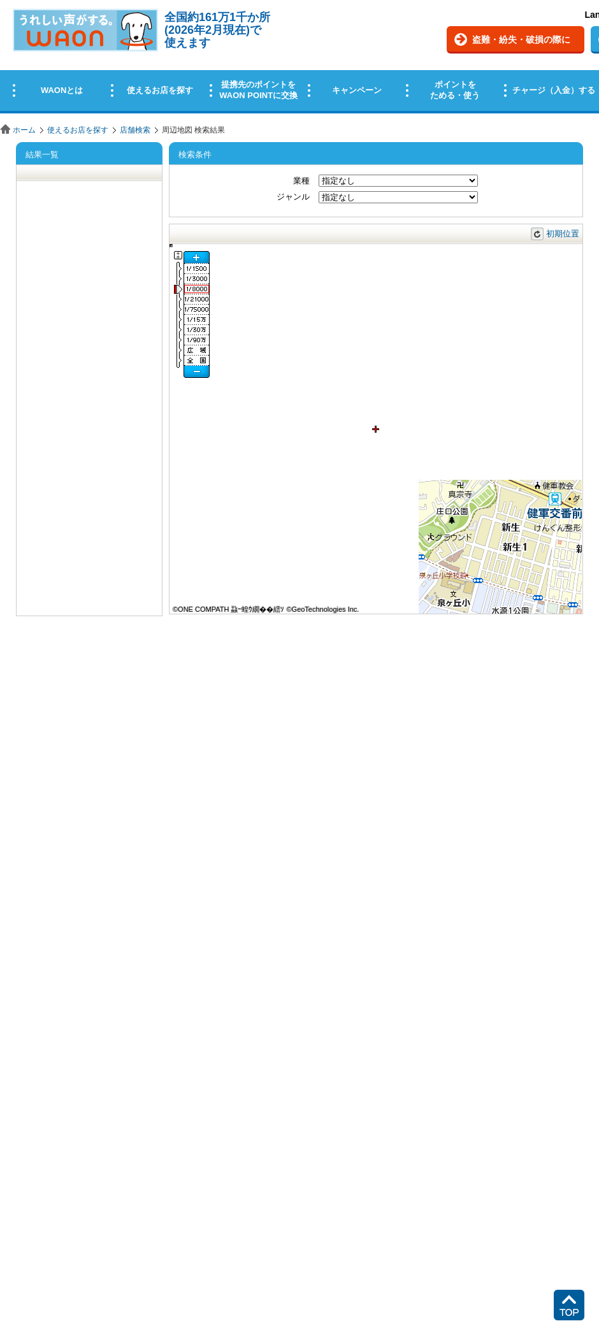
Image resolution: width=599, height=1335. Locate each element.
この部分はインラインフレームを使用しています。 (299, 59)
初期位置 (562, 233)
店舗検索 (135, 130)
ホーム (24, 130)
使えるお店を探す (77, 130)
